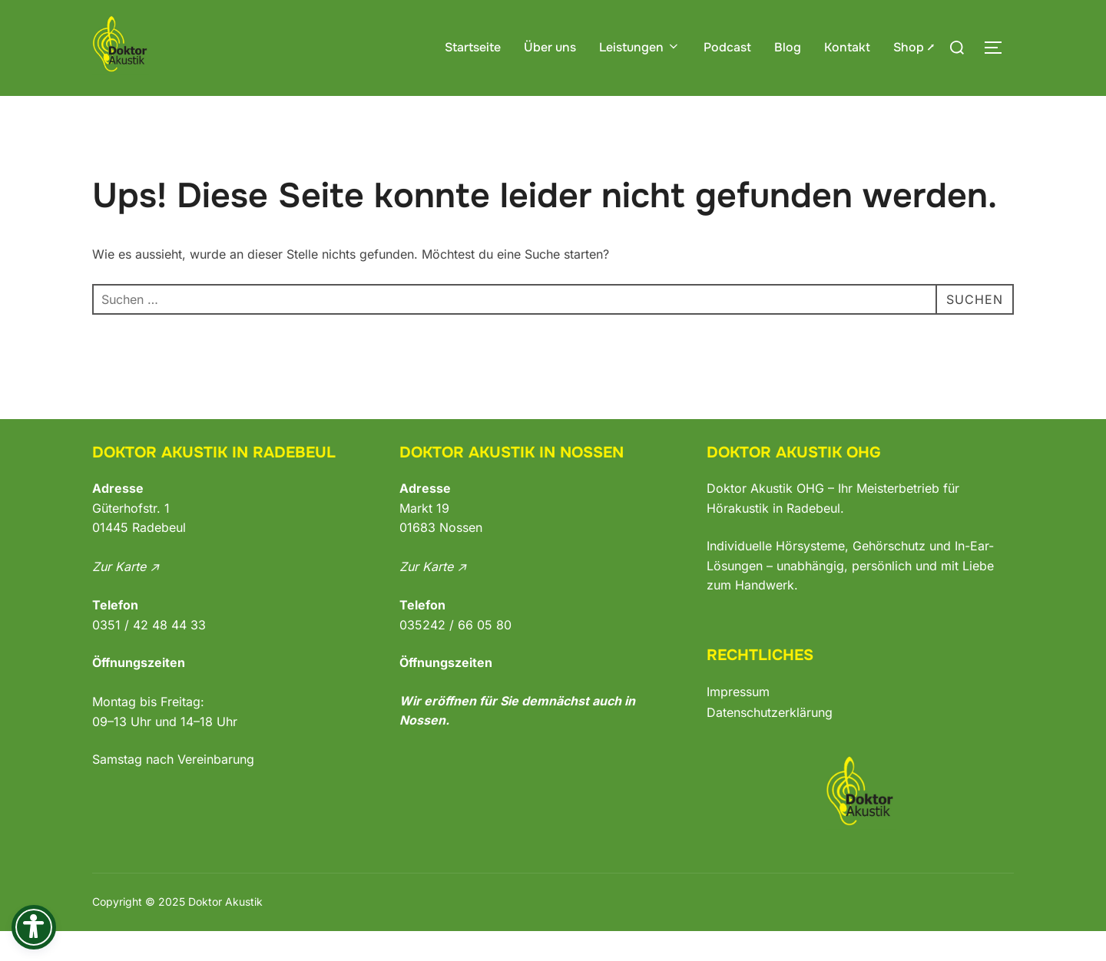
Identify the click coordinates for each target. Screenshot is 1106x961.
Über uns (550, 47)
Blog (787, 47)
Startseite (473, 47)
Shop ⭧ (914, 47)
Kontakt (847, 47)
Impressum (738, 721)
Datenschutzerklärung (770, 741)
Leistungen (639, 47)
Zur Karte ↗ (125, 596)
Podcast (727, 47)
